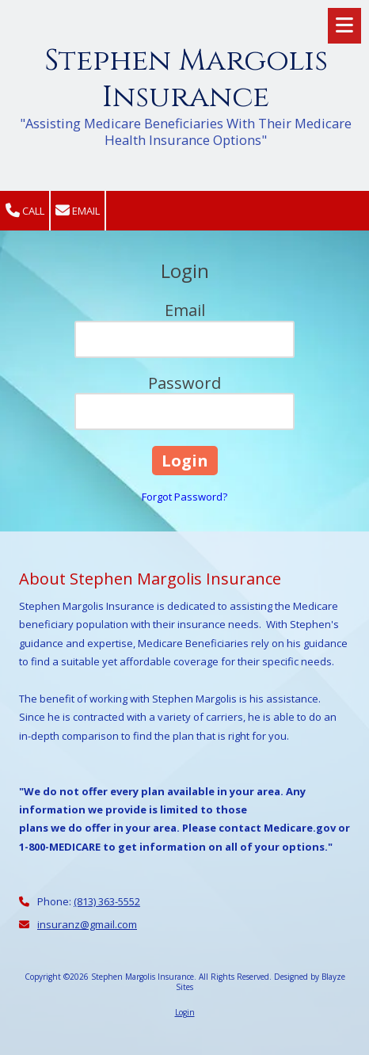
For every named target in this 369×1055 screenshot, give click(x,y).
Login (185, 1012)
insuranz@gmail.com (87, 924)
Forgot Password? (184, 496)
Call (25, 211)
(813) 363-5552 (107, 901)
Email (77, 211)
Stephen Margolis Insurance (186, 78)
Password (184, 383)
